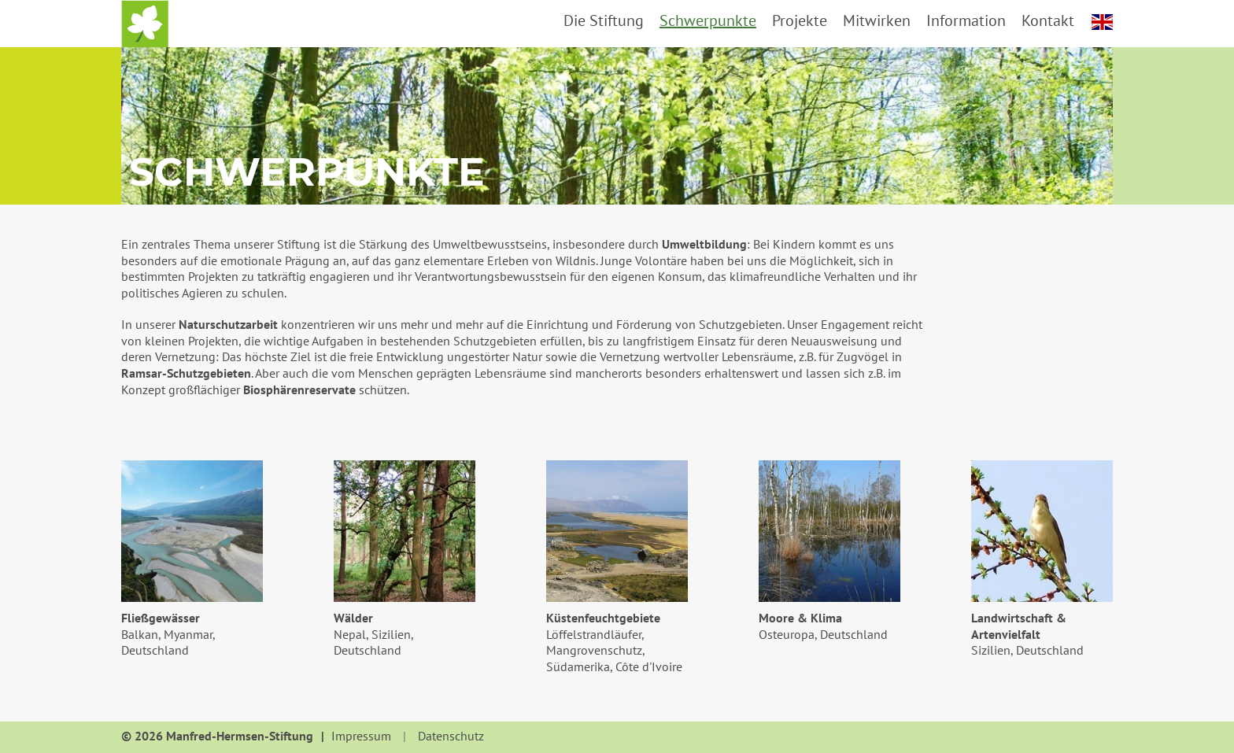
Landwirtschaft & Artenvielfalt (1018, 626)
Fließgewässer (160, 618)
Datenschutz (451, 736)
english (1102, 22)
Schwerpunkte (707, 20)
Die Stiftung (603, 20)
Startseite (144, 23)
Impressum (361, 736)
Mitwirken (877, 20)
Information (966, 20)
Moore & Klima (800, 618)
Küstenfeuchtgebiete (603, 618)
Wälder (353, 618)
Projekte (799, 20)
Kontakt (1048, 20)
